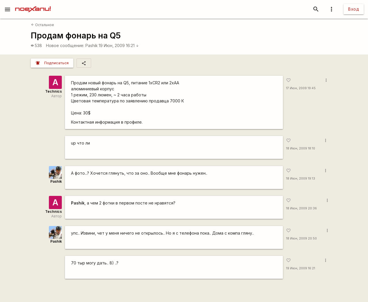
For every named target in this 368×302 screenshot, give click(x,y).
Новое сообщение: (65, 45)
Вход (353, 9)
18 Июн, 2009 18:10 (300, 148)
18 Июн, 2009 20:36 (301, 208)
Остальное (42, 25)
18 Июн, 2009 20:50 (301, 238)
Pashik (91, 45)
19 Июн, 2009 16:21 (119, 45)
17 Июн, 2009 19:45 (301, 88)
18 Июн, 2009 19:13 (300, 178)
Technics (53, 91)
